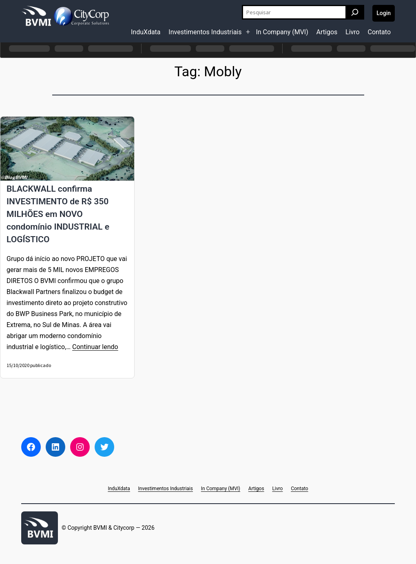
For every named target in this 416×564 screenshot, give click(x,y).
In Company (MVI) (282, 32)
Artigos (327, 32)
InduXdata (146, 32)
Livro (352, 32)
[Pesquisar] (354, 12)
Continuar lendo (95, 347)
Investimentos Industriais (204, 32)
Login (383, 13)
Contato (379, 32)
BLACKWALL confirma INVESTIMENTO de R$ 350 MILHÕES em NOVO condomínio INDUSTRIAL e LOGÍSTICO (58, 214)
